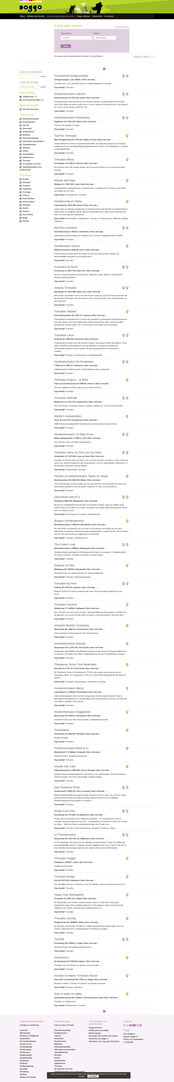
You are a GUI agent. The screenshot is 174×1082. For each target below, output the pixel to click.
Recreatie (24, 1069)
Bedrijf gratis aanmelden (99, 1030)
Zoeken (43, 76)
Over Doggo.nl (129, 1034)
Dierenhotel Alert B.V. (67, 497)
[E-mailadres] (105, 1051)
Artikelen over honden (36, 16)
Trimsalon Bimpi (64, 159)
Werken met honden (28, 1077)
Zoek (66, 46)
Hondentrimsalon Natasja (69, 643)
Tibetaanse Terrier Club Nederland (75, 664)
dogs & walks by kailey (68, 993)
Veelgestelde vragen (122, 27)
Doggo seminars (83, 16)
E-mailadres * (94, 1048)
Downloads (108, 16)
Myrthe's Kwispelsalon (67, 416)
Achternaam (94, 1063)
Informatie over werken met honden (103, 1036)
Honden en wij (25, 1044)
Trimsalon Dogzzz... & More (71, 379)
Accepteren (93, 1076)
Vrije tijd (57, 1036)
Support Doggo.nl (130, 1037)
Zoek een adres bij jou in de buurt (60, 16)
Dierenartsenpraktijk (62, 1030)
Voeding (23, 1074)
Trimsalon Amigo (64, 876)
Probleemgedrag (26, 1066)
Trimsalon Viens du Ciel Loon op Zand (77, 452)
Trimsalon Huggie (65, 858)
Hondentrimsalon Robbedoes (72, 117)
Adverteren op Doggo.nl (98, 1039)
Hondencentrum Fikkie (68, 201)
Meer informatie (88, 80)
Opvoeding (24, 1061)
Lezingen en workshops (29, 1025)
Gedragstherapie (61, 1052)
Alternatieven (25, 1033)
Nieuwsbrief (97, 16)
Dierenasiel (58, 1039)
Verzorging (24, 1072)
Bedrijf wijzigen (95, 1033)
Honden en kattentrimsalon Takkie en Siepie (81, 476)
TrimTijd (59, 939)
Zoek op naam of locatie (64, 1025)
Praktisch (23, 1063)
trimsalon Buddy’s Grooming (71, 625)
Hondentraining (26, 1058)
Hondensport (25, 1052)
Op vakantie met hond (63, 1069)
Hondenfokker (60, 1061)
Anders (57, 1058)
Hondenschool (60, 1041)
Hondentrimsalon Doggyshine (72, 711)
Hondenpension (60, 1033)
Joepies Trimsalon (65, 287)
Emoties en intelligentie (29, 1036)
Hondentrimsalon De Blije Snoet (73, 434)
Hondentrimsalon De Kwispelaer (74, 361)
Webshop (58, 1044)
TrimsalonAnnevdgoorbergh (71, 75)
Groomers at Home (66, 266)
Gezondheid (25, 1039)
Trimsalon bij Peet (65, 583)
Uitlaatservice (59, 1063)
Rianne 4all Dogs (64, 180)
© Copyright (128, 1042)
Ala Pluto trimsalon (65, 227)
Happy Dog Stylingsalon (69, 894)
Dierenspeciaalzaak (62, 1047)
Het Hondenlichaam (28, 1041)
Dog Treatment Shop (67, 787)
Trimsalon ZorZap (65, 918)
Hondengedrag (26, 1047)
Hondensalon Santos (67, 245)
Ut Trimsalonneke (65, 834)
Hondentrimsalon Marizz (69, 688)
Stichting (57, 1055)
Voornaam (93, 1055)
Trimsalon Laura (64, 335)
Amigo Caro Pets (64, 810)
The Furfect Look (64, 544)
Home (22, 16)
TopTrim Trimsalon (65, 135)
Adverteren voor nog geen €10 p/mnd (104, 1041)
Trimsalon (58, 1066)
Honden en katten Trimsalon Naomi (75, 975)
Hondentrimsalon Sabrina (69, 93)
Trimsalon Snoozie (65, 604)
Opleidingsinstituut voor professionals (69, 1072)
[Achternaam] (105, 1066)
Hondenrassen (26, 1050)
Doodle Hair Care (64, 766)
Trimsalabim (61, 730)
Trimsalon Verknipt (65, 397)
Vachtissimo (61, 957)
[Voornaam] (105, 1059)
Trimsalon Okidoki (65, 311)
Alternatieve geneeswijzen (65, 1050)
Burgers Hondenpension (69, 520)
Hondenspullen (26, 1055)
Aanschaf (23, 1030)
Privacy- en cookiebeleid (133, 1039)
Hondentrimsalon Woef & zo (71, 748)
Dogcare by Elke (64, 565)
